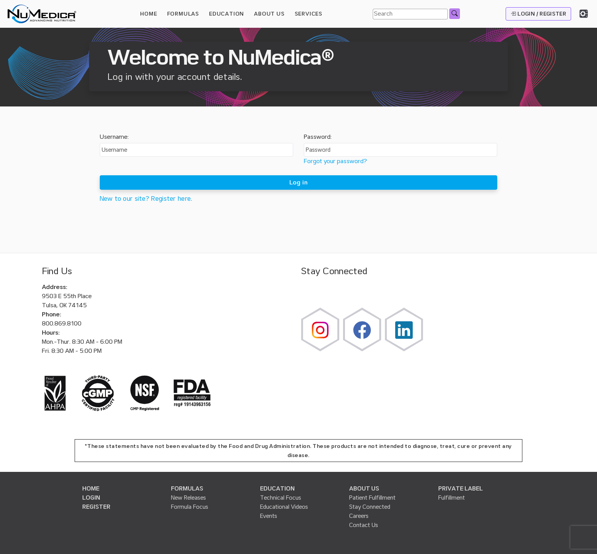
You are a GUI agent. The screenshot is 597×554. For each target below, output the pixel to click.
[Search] (410, 14)
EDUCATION (277, 488)
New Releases (188, 497)
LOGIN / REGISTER (538, 14)
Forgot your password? (335, 161)
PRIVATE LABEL (460, 488)
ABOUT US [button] (269, 14)
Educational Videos (284, 506)
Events (268, 516)
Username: (114, 136)
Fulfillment (451, 497)
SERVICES (308, 14)
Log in (298, 182)
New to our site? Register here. (146, 198)
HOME (148, 14)
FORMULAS (183, 14)
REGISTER (96, 506)
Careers (359, 516)
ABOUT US (364, 488)
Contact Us (363, 525)
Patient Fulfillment (372, 497)
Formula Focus (189, 506)
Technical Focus (280, 497)
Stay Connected (369, 506)
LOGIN (91, 497)
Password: (318, 136)
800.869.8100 (61, 323)
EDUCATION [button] (226, 14)
